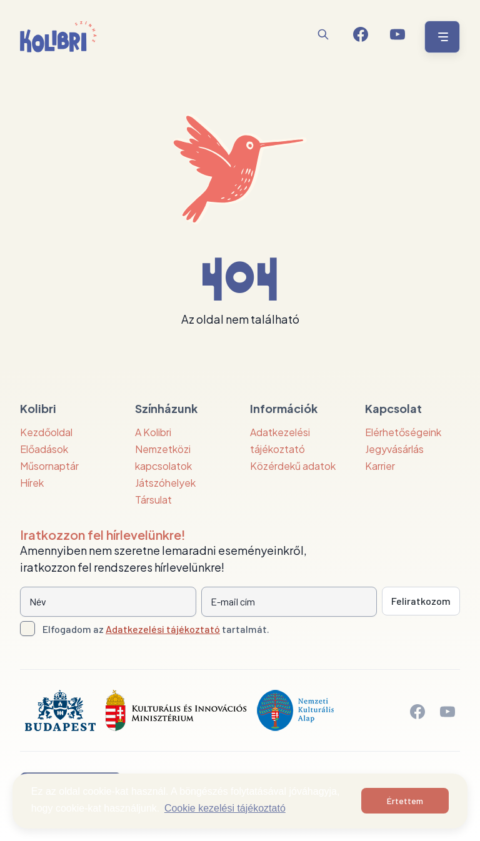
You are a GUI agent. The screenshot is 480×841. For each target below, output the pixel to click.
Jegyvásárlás (394, 448)
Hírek (32, 482)
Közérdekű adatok (293, 465)
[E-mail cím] (289, 602)
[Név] (108, 602)
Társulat (153, 499)
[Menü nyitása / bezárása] (440, 37)
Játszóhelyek (165, 482)
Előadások (44, 448)
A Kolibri (153, 432)
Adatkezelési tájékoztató (163, 629)
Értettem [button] (405, 800)
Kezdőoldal (46, 432)
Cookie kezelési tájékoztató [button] (225, 808)
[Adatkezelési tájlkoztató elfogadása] (27, 628)
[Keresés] (323, 34)
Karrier (380, 465)
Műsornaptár (49, 465)
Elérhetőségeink (403, 432)
